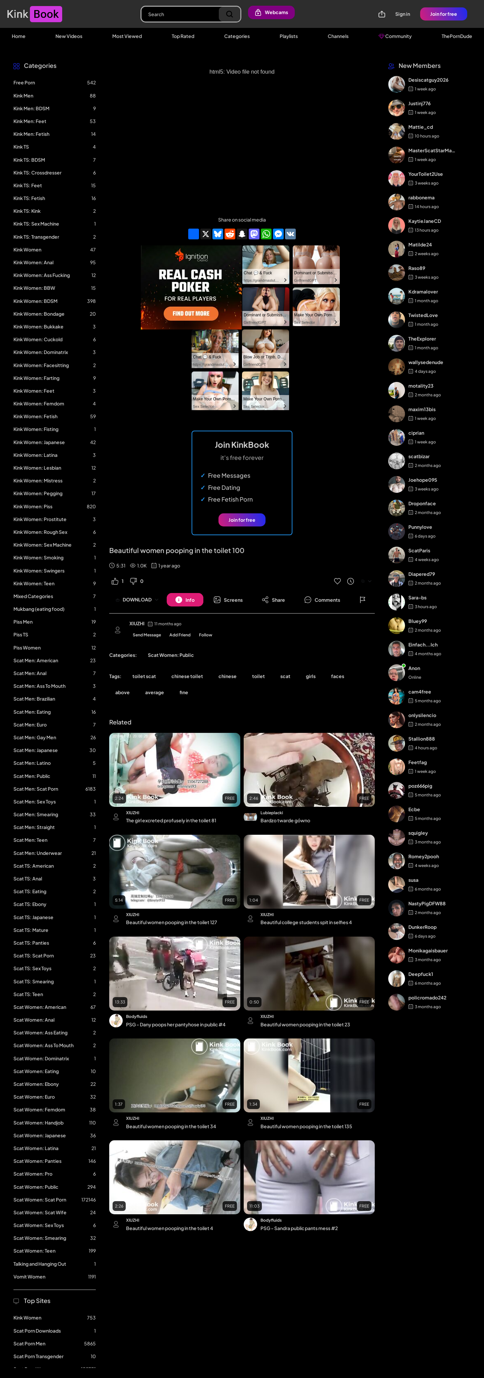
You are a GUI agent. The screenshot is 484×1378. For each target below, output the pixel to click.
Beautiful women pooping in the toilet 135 (306, 1126)
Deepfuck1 (420, 974)
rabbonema (421, 197)
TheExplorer (422, 339)
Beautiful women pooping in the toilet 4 (169, 1228)
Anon (414, 668)
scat (285, 676)
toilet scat (144, 676)
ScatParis (419, 550)
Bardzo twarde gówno (285, 820)
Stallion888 (421, 739)
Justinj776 (419, 103)
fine (183, 692)
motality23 (421, 386)
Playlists (289, 36)
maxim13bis (422, 409)
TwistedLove (423, 315)
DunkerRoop (422, 927)
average (154, 692)
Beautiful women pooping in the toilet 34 (171, 1126)
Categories (237, 36)
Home (19, 36)
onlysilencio (422, 715)
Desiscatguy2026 (428, 80)
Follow (205, 634)
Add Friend (180, 634)
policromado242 (427, 997)
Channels (338, 36)
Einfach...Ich (423, 644)
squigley (418, 833)
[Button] (185, 599)
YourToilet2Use (425, 174)
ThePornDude (457, 36)
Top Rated (183, 36)
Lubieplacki (271, 812)
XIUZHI (137, 623)
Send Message (147, 634)
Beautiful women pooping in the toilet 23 (305, 1024)
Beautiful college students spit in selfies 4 (306, 922)
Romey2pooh (423, 856)
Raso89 (416, 268)
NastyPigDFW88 (427, 903)
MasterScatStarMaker (432, 150)
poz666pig (420, 786)
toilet (258, 676)
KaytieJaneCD (424, 221)
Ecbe (414, 809)
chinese (227, 676)
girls (311, 676)
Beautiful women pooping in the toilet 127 (171, 922)
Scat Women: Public (171, 655)
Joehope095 (422, 480)
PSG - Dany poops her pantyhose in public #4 (176, 1024)
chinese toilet (187, 676)
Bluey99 (417, 621)
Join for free (443, 14)
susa (413, 880)
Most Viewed (127, 36)
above (122, 692)
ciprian (416, 433)
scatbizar (419, 456)
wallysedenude (425, 362)
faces (337, 676)
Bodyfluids (136, 1016)
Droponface (422, 503)
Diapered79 (421, 574)
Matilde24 (420, 244)
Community (395, 36)
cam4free (419, 691)
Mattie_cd (420, 127)
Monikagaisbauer (428, 950)
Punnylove (420, 527)
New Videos (68, 36)
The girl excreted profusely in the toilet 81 (171, 820)
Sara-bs (417, 597)
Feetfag (417, 762)
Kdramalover (423, 291)
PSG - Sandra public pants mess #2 (299, 1228)
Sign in (402, 14)
